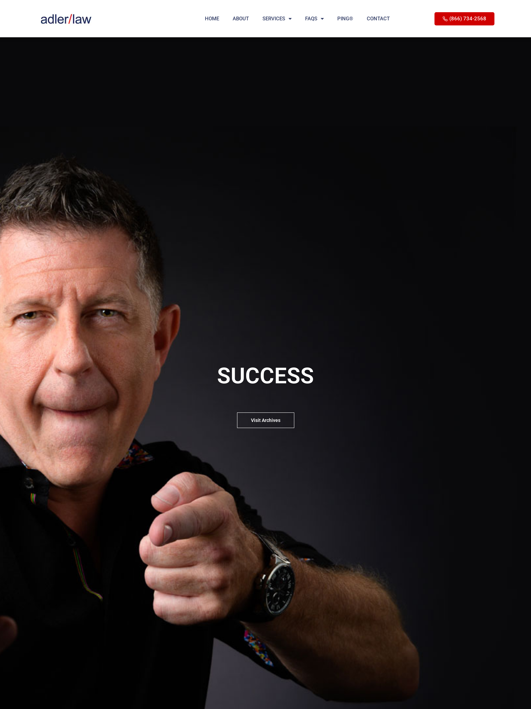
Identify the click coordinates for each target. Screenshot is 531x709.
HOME (212, 19)
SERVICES (277, 19)
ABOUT (241, 19)
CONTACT (378, 19)
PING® (345, 19)
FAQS (314, 19)
